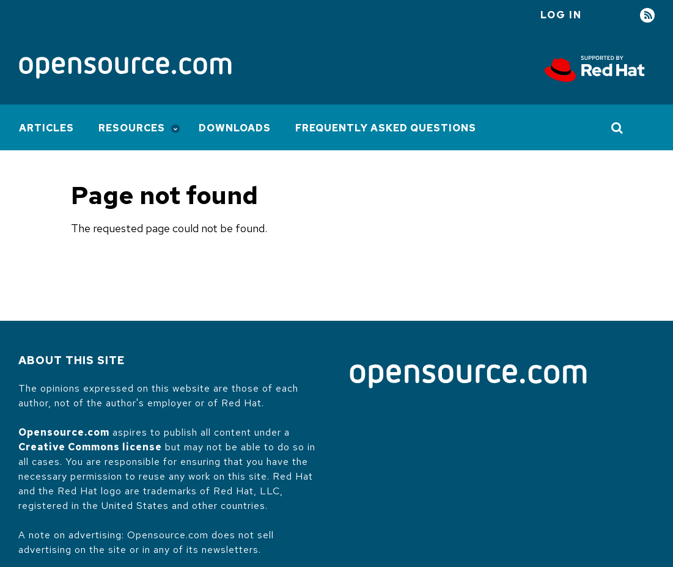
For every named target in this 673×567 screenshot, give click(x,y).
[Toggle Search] (617, 128)
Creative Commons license (90, 447)
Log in (561, 15)
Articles (46, 128)
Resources (131, 128)
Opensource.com (63, 432)
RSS (647, 15)
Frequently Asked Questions (385, 128)
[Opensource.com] (125, 68)
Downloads (235, 128)
